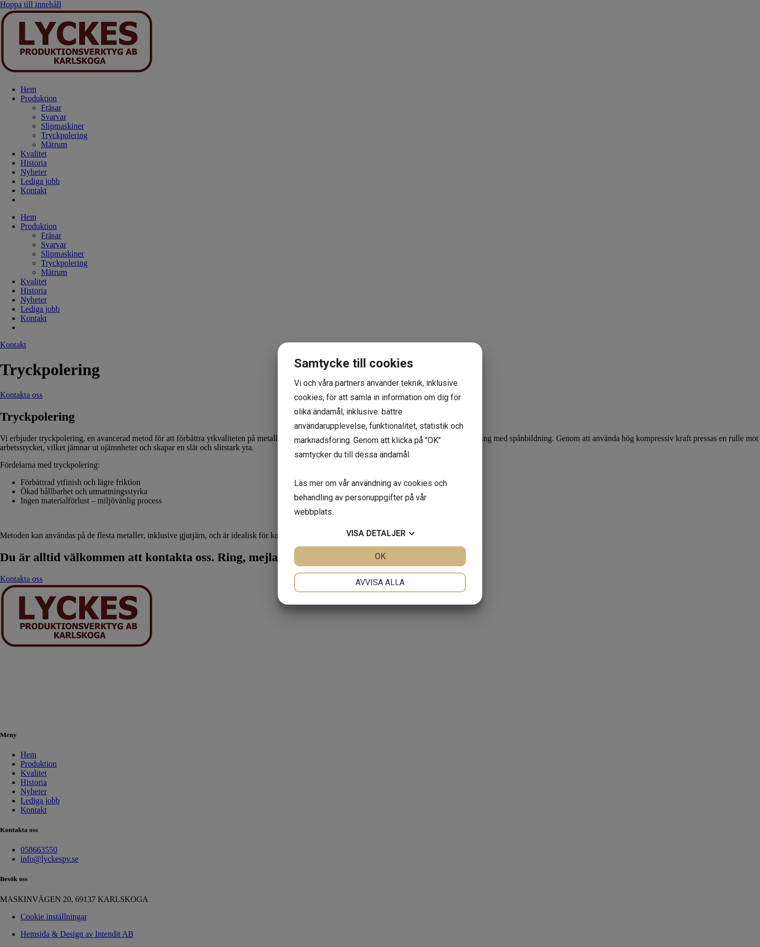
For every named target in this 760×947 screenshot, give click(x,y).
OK (380, 556)
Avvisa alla (380, 582)
